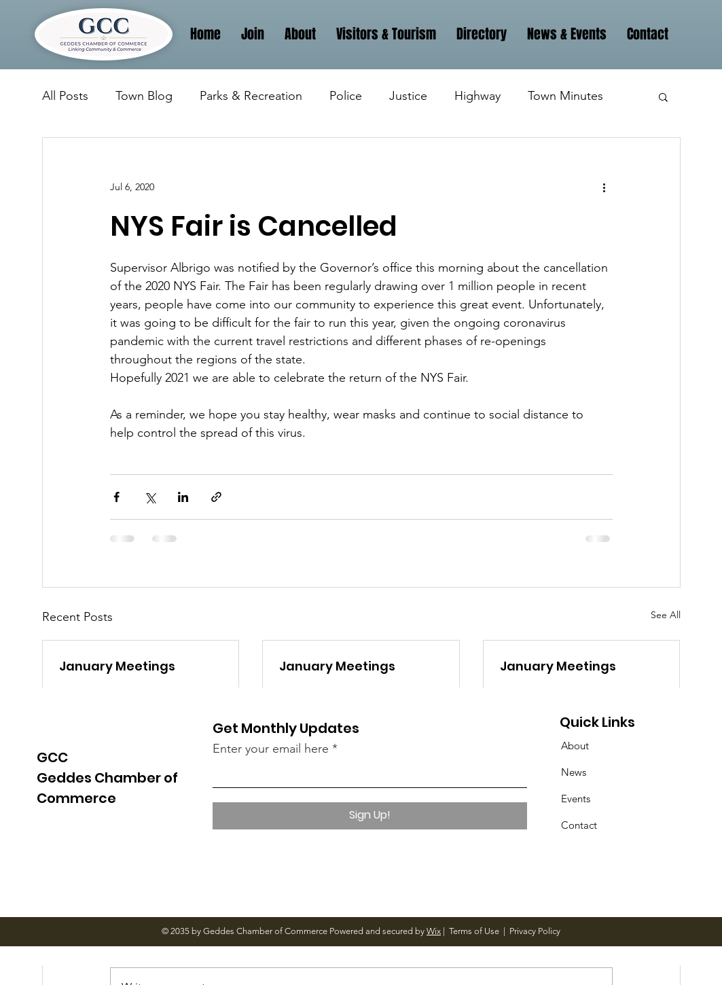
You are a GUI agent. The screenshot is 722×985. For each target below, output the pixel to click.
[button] (663, 96)
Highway (477, 95)
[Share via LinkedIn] (183, 496)
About (575, 745)
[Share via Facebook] (116, 496)
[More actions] (604, 187)
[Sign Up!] (370, 815)
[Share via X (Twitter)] (149, 496)
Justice (408, 95)
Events (575, 798)
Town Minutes (565, 95)
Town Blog (144, 95)
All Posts (65, 95)
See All (666, 615)
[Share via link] (216, 496)
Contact (579, 825)
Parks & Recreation (251, 95)
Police (345, 95)
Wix (434, 931)
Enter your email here (271, 748)
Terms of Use (474, 931)
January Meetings (117, 666)
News (573, 772)
